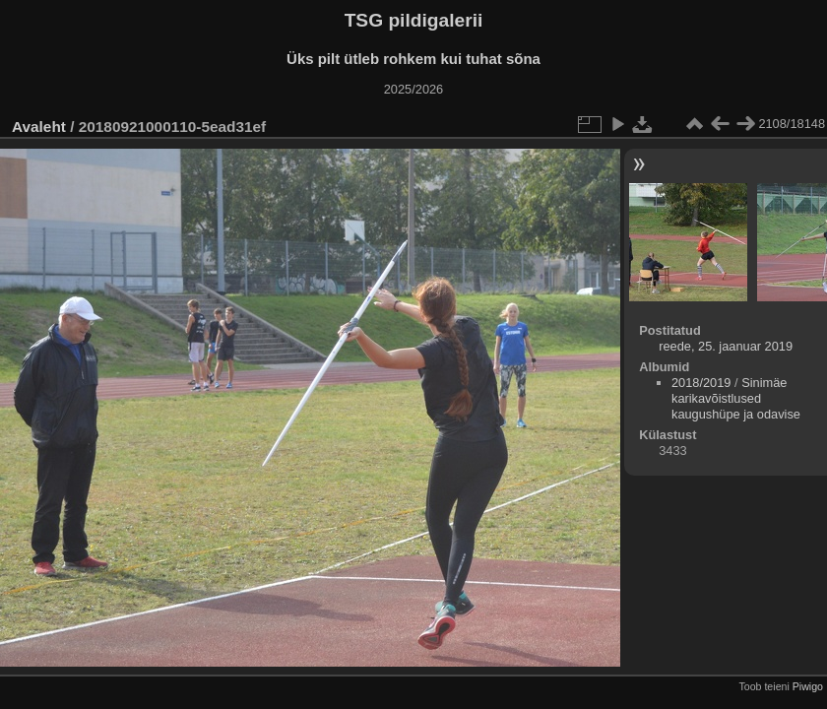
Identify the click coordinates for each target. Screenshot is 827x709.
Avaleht (39, 126)
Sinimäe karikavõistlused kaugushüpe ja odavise (735, 398)
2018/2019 (701, 382)
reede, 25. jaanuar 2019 (726, 346)
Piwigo (808, 686)
